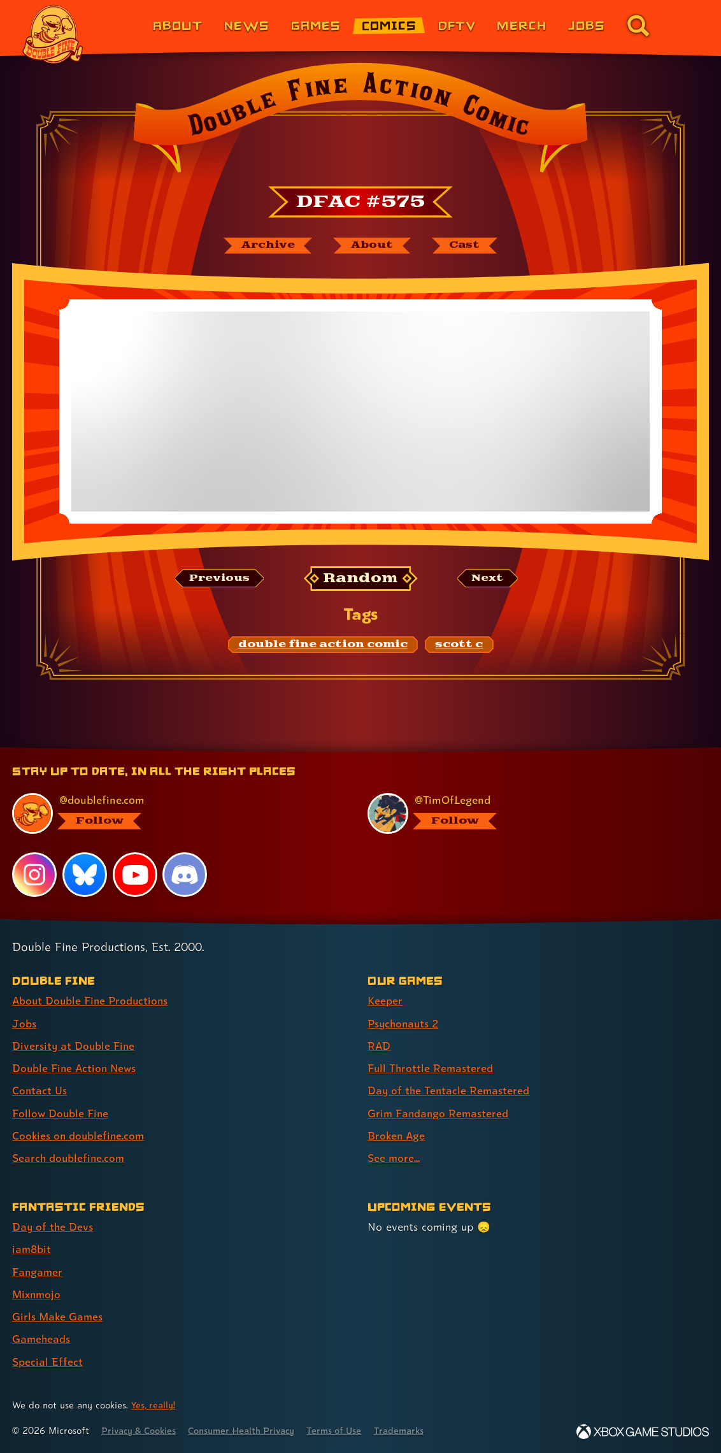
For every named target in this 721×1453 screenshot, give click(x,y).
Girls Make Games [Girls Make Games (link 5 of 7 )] (58, 1315)
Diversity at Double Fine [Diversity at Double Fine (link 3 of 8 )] (74, 1046)
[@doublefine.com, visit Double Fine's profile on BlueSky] (175, 814)
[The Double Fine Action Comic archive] (265, 246)
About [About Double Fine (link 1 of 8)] (178, 25)
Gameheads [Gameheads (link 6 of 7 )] (41, 1338)
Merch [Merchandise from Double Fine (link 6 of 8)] (521, 25)
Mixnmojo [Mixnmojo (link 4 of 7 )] (37, 1293)
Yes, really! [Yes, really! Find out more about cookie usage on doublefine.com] (154, 1404)
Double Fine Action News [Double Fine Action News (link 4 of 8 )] (75, 1068)
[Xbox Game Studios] (642, 1430)
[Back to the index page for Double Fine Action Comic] (360, 121)
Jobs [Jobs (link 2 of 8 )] (24, 1024)
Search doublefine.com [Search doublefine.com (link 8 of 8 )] (69, 1157)
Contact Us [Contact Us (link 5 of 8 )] (40, 1091)
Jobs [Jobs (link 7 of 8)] (586, 25)
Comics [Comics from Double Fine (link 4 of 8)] (389, 25)
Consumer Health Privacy (248, 1429)
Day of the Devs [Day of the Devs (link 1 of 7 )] (53, 1226)
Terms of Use (345, 1429)
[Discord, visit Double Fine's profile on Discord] (185, 875)
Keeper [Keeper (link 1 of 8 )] (385, 1001)
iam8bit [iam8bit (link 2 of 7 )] (32, 1249)
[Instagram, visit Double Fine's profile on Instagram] (34, 875)
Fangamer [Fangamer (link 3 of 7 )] (38, 1271)
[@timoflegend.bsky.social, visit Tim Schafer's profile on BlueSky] (530, 814)
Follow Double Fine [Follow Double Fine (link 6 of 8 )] (61, 1113)
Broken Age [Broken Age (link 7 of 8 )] (397, 1135)
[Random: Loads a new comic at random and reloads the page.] (360, 579)
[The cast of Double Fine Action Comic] (466, 246)
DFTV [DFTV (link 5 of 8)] (457, 25)
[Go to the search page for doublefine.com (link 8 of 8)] (638, 25)
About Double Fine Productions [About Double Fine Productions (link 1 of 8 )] (92, 1001)
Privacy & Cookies (141, 1429)
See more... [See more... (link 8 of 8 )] (394, 1157)
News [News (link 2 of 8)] (246, 25)
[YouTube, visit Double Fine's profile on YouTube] (135, 875)
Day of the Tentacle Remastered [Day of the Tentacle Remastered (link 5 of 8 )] (450, 1091)
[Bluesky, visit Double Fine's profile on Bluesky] (84, 875)
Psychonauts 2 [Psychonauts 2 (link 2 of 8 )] (405, 1024)
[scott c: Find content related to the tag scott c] (459, 645)
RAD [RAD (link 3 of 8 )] (379, 1046)
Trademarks (412, 1429)
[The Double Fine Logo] (52, 34)
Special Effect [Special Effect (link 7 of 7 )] (47, 1360)
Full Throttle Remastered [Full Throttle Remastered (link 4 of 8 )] (431, 1068)
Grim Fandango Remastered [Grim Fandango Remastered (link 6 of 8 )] (439, 1113)
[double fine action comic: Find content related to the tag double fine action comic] (323, 645)
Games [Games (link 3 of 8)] (316, 25)
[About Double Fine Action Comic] (371, 246)
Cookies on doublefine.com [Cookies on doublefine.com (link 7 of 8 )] (79, 1135)
